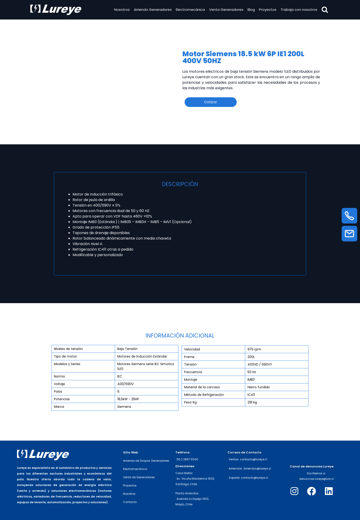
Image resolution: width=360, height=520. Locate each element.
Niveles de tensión (68, 349)
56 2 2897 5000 (187, 459)
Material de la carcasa (202, 387)
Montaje (190, 379)
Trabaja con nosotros (298, 10)
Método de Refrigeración (204, 394)
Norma (59, 376)
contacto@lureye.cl (253, 459)
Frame (189, 357)
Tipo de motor (65, 356)
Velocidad (192, 349)
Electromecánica (189, 10)
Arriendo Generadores (152, 10)
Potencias (62, 399)
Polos (58, 391)
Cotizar (210, 102)
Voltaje (59, 384)
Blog (250, 10)
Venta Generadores (225, 10)
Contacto (130, 502)
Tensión (190, 364)
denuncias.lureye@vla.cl (316, 479)
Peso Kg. (190, 402)
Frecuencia (193, 372)
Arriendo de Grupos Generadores (146, 461)
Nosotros (121, 10)
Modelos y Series (67, 364)
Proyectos (267, 10)
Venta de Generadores (139, 477)
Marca (59, 406)
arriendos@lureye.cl (257, 468)
